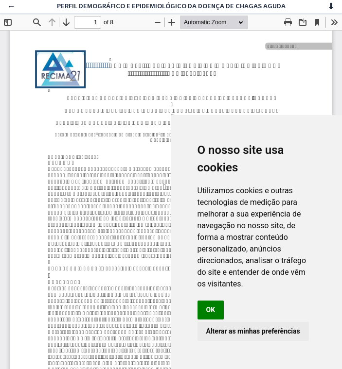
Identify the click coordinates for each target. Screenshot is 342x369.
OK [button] (211, 310)
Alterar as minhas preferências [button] (253, 331)
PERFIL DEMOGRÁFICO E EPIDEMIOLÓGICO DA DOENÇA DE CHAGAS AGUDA (171, 6)
